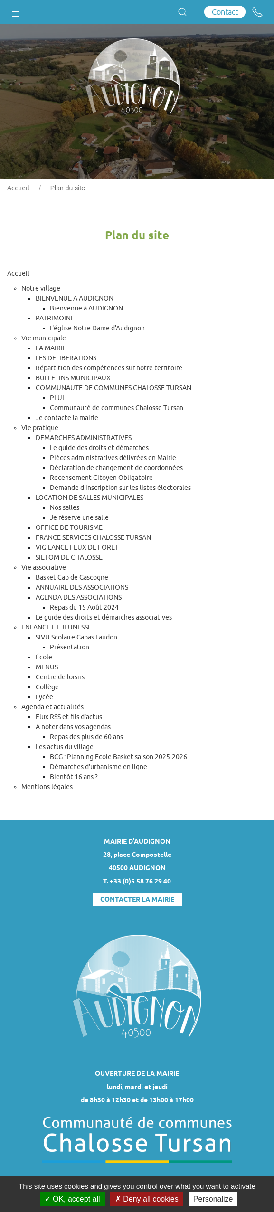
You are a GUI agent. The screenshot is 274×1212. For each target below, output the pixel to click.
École (44, 657)
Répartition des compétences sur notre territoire (109, 368)
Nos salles (64, 507)
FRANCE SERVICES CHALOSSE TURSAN (93, 537)
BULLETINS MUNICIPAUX (73, 378)
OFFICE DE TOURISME (69, 527)
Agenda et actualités (52, 707)
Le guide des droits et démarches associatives (104, 617)
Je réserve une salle (79, 517)
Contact (225, 12)
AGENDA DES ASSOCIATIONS (79, 597)
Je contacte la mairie (67, 418)
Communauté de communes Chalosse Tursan (116, 408)
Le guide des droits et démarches (99, 447)
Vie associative (43, 567)
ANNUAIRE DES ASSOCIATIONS (82, 587)
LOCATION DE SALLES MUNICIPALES (89, 497)
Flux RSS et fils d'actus (69, 717)
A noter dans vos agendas (73, 727)
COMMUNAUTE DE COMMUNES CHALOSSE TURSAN (113, 388)
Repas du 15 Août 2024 (84, 607)
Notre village (40, 288)
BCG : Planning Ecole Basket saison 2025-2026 (118, 757)
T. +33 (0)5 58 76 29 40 (137, 881)
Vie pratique (39, 428)
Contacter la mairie (137, 899)
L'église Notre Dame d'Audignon (97, 328)
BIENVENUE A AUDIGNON (74, 298)
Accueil (18, 188)
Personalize (213, 1199)
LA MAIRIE (51, 348)
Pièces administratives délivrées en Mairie (113, 457)
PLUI (57, 398)
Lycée (44, 697)
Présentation (69, 647)
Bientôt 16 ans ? (74, 776)
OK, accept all (72, 1199)
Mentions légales (47, 786)
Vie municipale (43, 338)
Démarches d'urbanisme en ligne (98, 766)
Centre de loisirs (60, 677)
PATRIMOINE (55, 318)
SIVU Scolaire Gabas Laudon (76, 637)
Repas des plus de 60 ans (86, 737)
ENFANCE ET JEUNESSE (56, 627)
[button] (15, 12)
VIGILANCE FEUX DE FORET (77, 547)
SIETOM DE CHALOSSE (69, 557)
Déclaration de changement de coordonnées (116, 467)
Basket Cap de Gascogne (72, 577)
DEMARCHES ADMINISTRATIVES (84, 438)
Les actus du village (65, 747)
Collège (47, 687)
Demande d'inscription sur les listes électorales (120, 487)
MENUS (47, 667)
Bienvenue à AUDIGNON (86, 308)
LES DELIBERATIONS (66, 358)
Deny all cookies (147, 1199)
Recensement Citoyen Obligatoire (101, 477)
